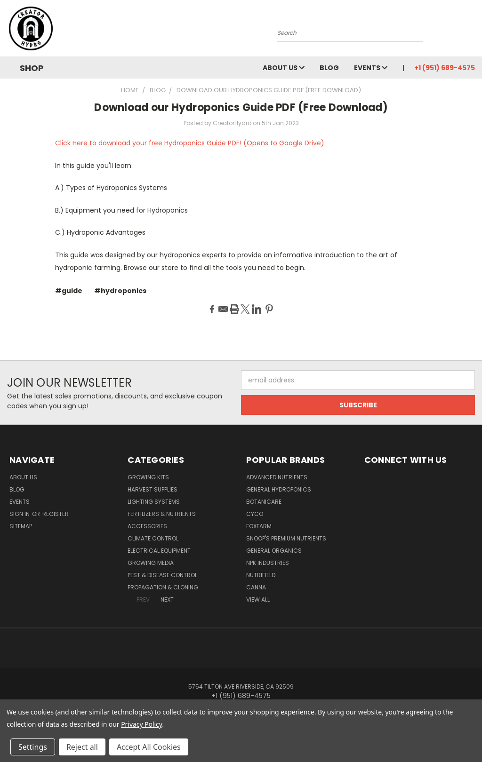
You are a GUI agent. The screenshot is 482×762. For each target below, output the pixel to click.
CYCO (254, 514)
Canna (256, 587)
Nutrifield (260, 575)
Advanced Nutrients (276, 477)
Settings (32, 747)
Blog (329, 67)
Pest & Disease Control (162, 575)
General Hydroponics (278, 489)
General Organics (274, 551)
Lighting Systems (154, 502)
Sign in (20, 514)
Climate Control (153, 538)
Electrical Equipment (159, 551)
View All (258, 599)
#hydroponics (120, 290)
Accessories (147, 526)
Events (370, 67)
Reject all (82, 747)
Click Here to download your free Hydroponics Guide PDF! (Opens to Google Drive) (189, 143)
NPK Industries (267, 563)
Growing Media (151, 563)
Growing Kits (148, 477)
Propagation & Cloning (163, 587)
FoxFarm (259, 526)
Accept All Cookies (149, 747)
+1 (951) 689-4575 (444, 67)
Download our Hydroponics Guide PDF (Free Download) (241, 107)
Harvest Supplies (152, 489)
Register (55, 514)
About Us (284, 67)
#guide (68, 290)
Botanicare (263, 502)
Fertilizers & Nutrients (162, 514)
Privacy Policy (141, 724)
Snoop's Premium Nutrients (286, 538)
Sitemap (20, 526)
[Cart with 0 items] (472, 30)
